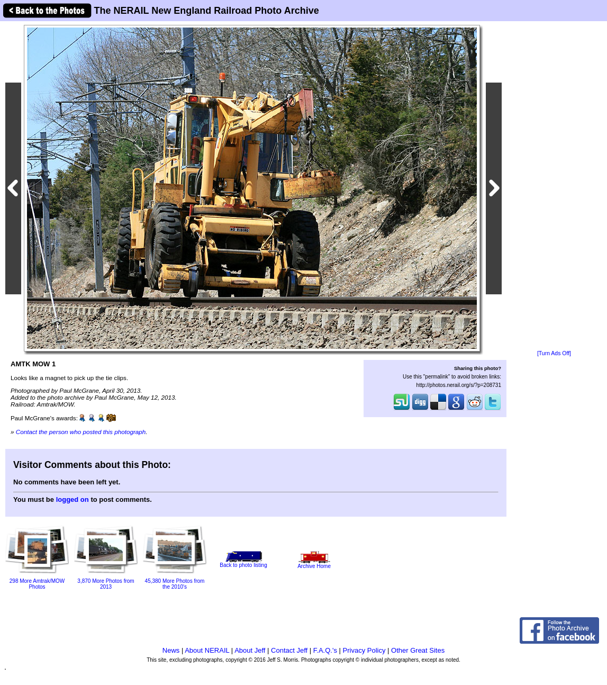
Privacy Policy (364, 650)
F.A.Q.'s (325, 650)
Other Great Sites (418, 650)
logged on (72, 499)
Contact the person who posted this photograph (81, 431)
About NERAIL (207, 650)
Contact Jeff (289, 650)
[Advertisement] (554, 186)
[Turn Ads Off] (554, 353)
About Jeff (249, 650)
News (171, 650)
